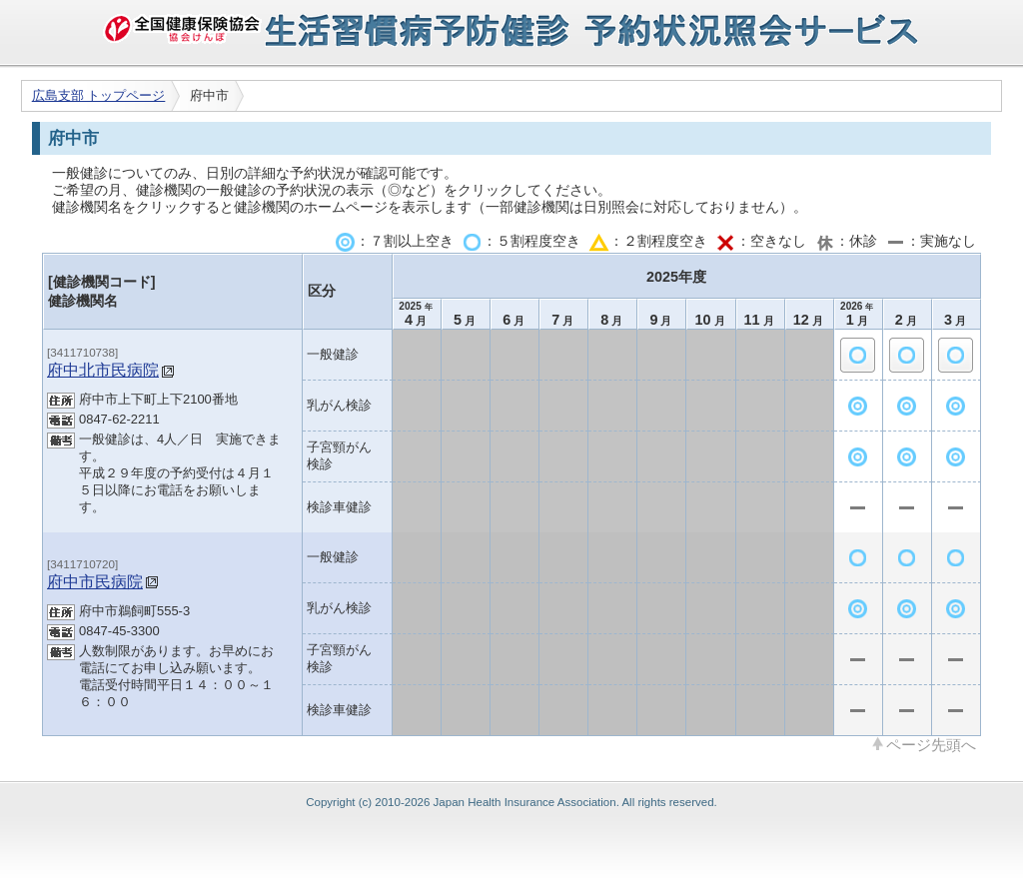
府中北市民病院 (103, 370)
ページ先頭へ (931, 744)
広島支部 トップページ (99, 95)
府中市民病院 (95, 581)
